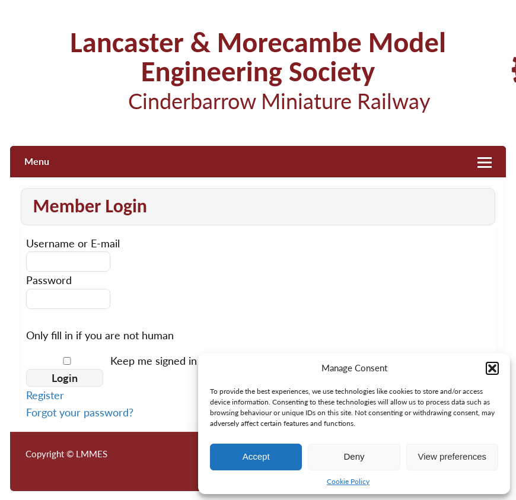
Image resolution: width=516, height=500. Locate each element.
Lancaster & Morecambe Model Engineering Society (258, 57)
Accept (256, 456)
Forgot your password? (79, 412)
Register (45, 395)
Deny (353, 456)
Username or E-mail (73, 243)
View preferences (452, 456)
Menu (36, 161)
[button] (492, 368)
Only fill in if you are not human (100, 335)
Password (49, 279)
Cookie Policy (348, 481)
